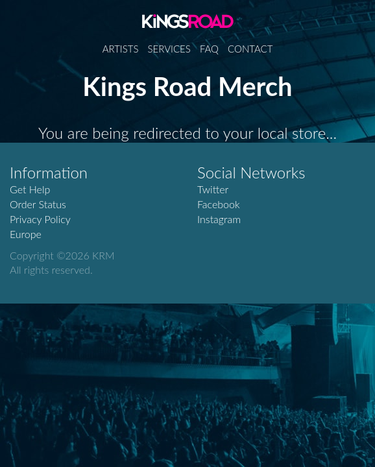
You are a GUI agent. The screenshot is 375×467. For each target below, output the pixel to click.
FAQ (209, 48)
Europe (26, 234)
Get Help (30, 189)
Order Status (38, 204)
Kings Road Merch (188, 21)
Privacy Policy (40, 219)
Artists (121, 48)
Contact (250, 48)
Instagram (219, 219)
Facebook (218, 204)
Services (169, 48)
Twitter (212, 189)
